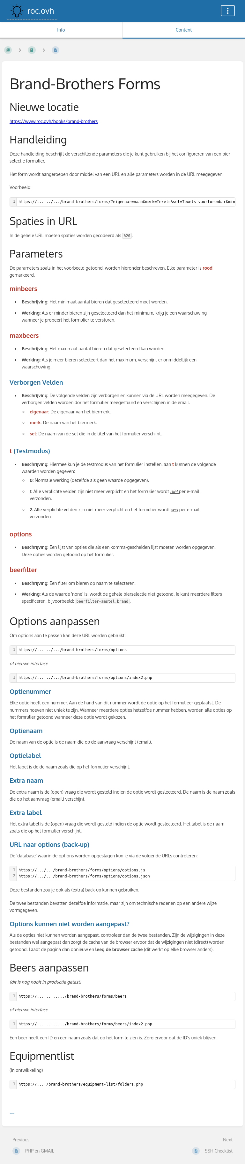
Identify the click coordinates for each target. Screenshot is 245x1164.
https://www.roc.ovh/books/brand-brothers (54, 121)
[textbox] (126, 650)
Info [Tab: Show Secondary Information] (61, 30)
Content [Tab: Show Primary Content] (184, 30)
